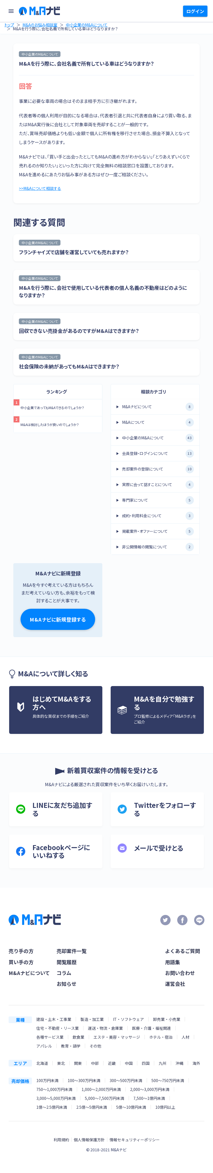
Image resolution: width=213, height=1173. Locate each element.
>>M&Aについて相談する (42, 188)
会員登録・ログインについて (158, 455)
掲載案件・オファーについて (158, 532)
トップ (9, 25)
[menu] (11, 11)
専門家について (158, 501)
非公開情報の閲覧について (158, 548)
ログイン (195, 11)
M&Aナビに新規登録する (58, 620)
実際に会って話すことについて (158, 486)
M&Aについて (158, 423)
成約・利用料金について (158, 517)
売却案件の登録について (158, 470)
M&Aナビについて (158, 408)
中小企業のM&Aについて (87, 25)
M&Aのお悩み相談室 (39, 25)
